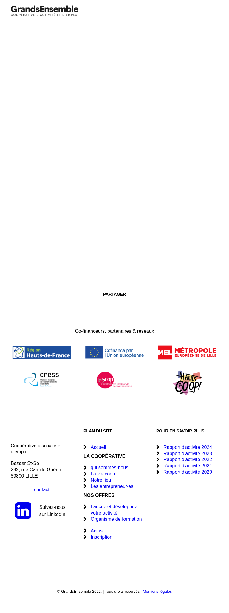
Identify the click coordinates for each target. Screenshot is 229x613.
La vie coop (103, 473)
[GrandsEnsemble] (45, 10)
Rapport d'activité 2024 (187, 447)
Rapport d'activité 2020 (187, 472)
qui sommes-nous (109, 467)
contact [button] (41, 489)
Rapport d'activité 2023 (187, 453)
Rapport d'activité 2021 (187, 465)
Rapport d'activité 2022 (187, 459)
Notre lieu (101, 480)
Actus (97, 530)
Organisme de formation (116, 519)
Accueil (98, 447)
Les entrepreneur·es (112, 486)
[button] (215, 10)
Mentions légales (157, 591)
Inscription (101, 537)
